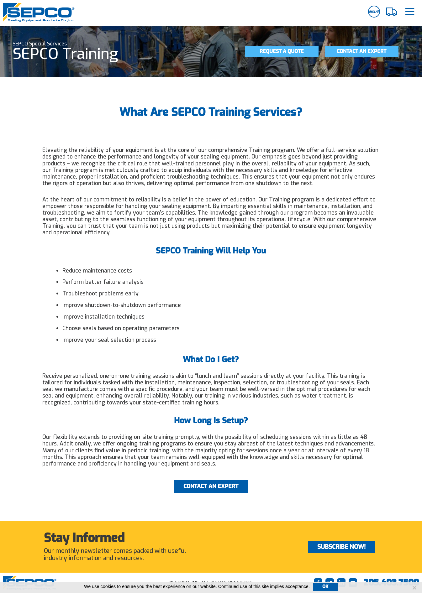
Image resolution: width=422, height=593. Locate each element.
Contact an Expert (361, 51)
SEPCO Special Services (40, 43)
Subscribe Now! (341, 547)
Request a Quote (282, 51)
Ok (325, 587)
